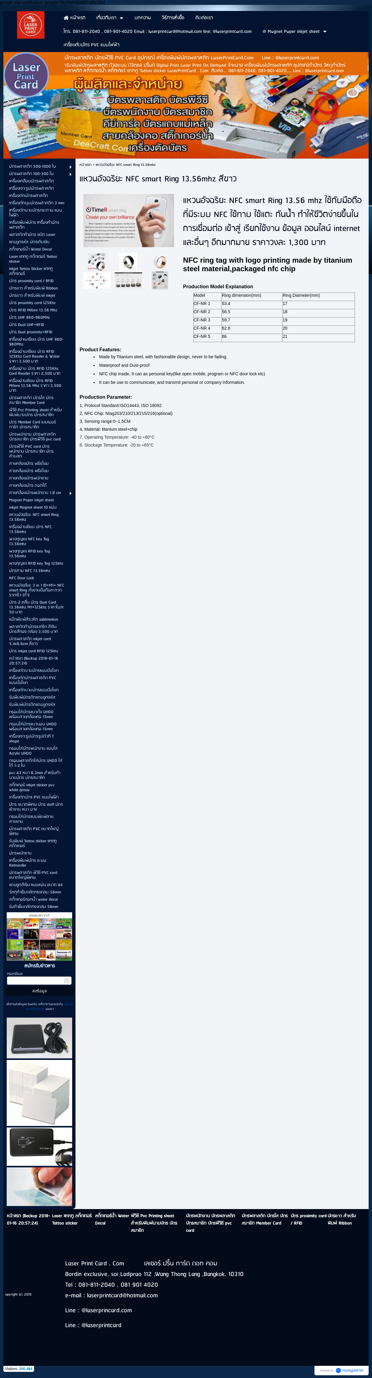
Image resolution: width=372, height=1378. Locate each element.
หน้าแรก (85, 165)
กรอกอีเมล (15, 974)
